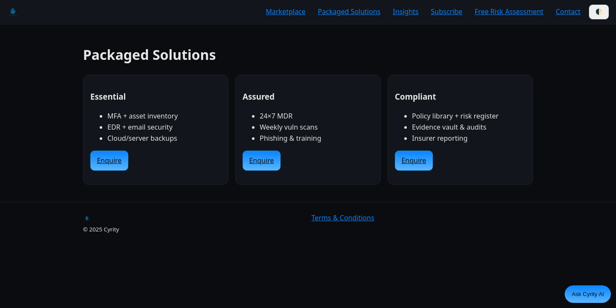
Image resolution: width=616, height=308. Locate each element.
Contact (568, 11)
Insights (405, 11)
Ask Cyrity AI (588, 294)
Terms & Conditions (342, 217)
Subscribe (446, 11)
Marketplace (285, 11)
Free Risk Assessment (509, 11)
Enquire (109, 160)
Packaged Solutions (349, 11)
